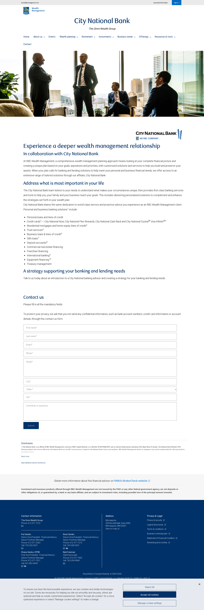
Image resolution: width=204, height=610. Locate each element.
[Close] (199, 584)
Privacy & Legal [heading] (154, 516)
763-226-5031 (31, 545)
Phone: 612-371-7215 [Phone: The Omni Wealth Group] (30, 523)
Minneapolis (111, 520)
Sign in (177, 3)
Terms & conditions (155, 529)
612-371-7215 (76, 542)
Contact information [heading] (31, 516)
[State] (100, 389)
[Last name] (100, 336)
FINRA (136, 578)
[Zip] (100, 397)
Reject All (149, 587)
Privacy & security (154, 520)
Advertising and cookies (157, 542)
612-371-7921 (34, 560)
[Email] (100, 344)
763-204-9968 (73, 560)
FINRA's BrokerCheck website (130, 480)
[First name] (100, 327)
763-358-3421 (73, 545)
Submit (31, 425)
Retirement (88, 36)
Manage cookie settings (150, 603)
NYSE (127, 578)
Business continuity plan (157, 533)
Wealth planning (69, 36)
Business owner (126, 36)
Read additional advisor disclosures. (33, 463)
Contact (27, 43)
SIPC (145, 578)
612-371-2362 (34, 542)
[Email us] (22, 526)
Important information (160, 3)
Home (26, 36)
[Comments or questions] (100, 411)
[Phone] (100, 353)
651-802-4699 (31, 563)
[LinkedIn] (67, 548)
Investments (106, 36)
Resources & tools (165, 36)
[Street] (100, 367)
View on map (111, 528)
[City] (100, 381)
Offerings (145, 36)
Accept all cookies (150, 594)
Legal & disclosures (155, 524)
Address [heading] (110, 516)
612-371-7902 (76, 558)
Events (52, 36)
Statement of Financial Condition (161, 538)
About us (39, 36)
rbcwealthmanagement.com (30, 3)
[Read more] (25, 456)
